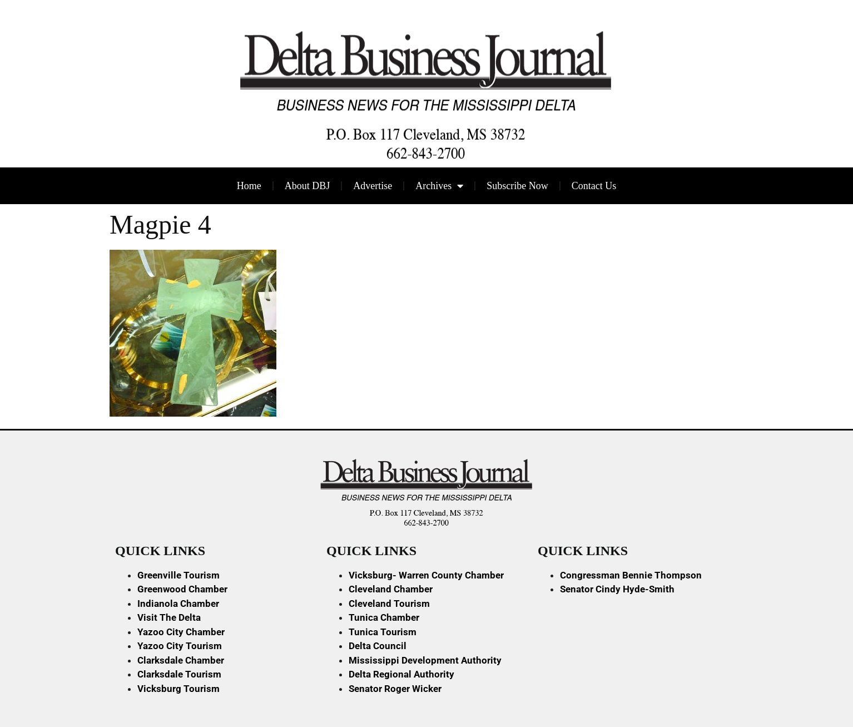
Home (249, 185)
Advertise (372, 185)
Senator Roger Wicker (395, 688)
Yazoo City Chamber (181, 631)
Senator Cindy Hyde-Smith (617, 589)
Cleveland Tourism (389, 603)
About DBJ (307, 185)
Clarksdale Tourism (179, 674)
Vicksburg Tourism (178, 688)
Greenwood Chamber (182, 589)
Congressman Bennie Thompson (631, 575)
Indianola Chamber (178, 603)
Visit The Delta (169, 617)
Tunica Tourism (382, 631)
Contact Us (594, 185)
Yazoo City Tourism (179, 645)
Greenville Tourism (178, 575)
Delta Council (377, 645)
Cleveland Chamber (391, 589)
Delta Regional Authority (401, 674)
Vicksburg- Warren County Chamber (426, 575)
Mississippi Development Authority (425, 660)
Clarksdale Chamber (180, 660)
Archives (439, 185)
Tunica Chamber (384, 617)
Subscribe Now (517, 185)
